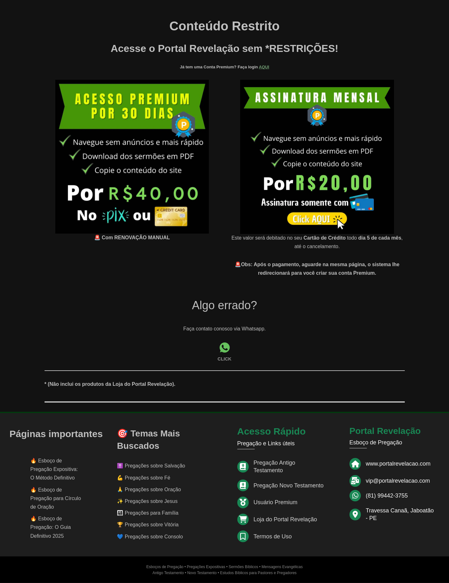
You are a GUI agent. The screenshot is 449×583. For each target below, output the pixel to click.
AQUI (264, 67)
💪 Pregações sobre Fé (143, 477)
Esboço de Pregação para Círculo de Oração (55, 498)
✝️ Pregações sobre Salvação (151, 466)
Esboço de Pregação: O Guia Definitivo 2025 (50, 527)
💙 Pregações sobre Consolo (150, 536)
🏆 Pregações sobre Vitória (148, 525)
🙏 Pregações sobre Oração (149, 489)
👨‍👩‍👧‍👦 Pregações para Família (147, 513)
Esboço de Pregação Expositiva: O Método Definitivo (54, 469)
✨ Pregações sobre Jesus (147, 501)
